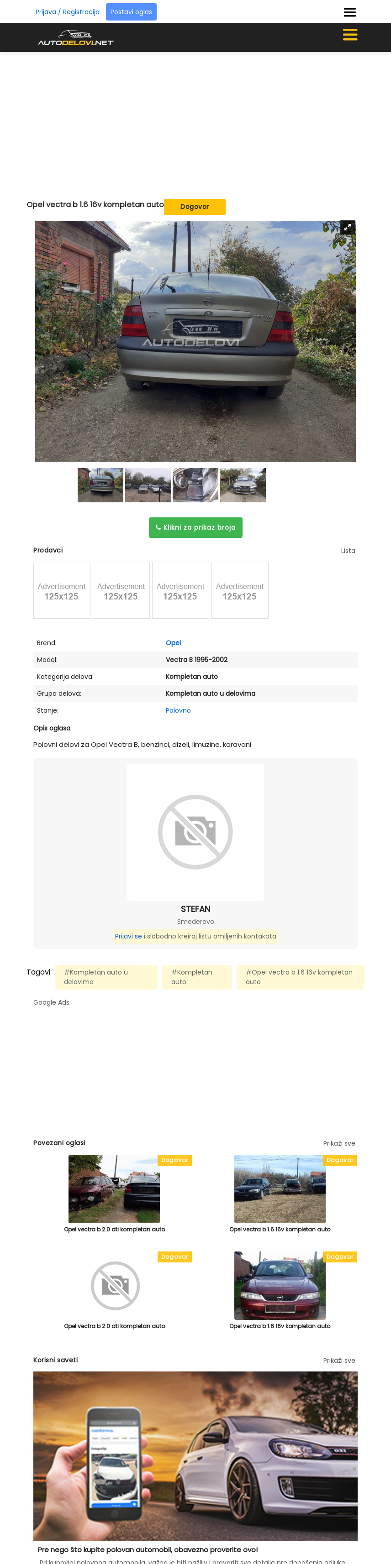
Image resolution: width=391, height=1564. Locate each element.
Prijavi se (128, 936)
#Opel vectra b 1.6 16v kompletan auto (299, 977)
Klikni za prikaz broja (196, 527)
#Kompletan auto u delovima (96, 977)
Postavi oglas (131, 11)
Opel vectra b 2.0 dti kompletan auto (114, 1229)
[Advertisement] (212, 120)
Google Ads (51, 1002)
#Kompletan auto (191, 977)
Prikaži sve (339, 1143)
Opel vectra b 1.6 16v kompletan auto (279, 1229)
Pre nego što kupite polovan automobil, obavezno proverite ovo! (148, 1549)
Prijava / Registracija (68, 11)
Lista (348, 550)
